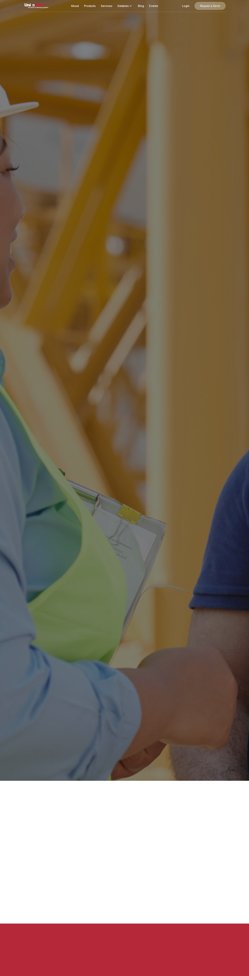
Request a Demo (210, 6)
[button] (125, 6)
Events (153, 6)
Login (185, 6)
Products (90, 6)
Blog (141, 6)
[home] (36, 5)
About (75, 6)
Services (106, 6)
